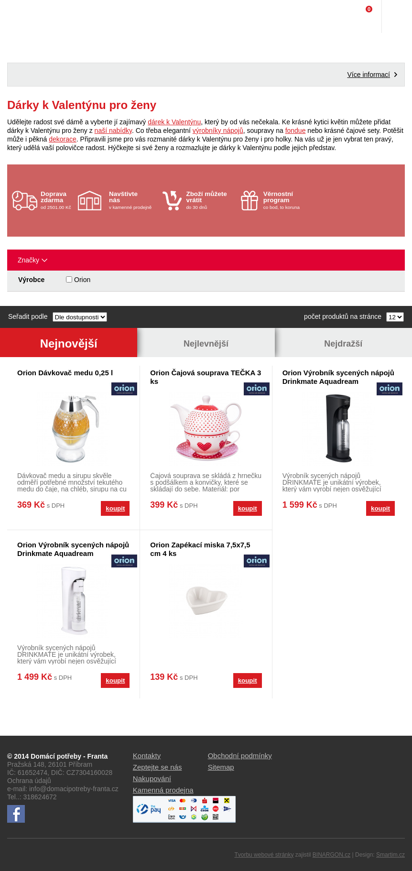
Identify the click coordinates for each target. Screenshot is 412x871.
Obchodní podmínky (240, 755)
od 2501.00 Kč (58, 200)
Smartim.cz (390, 854)
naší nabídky (113, 130)
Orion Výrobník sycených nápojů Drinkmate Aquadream (338, 377)
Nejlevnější (206, 343)
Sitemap (221, 767)
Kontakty (147, 755)
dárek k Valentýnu (174, 122)
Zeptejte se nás (157, 767)
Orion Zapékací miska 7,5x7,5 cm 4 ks (200, 549)
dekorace (62, 139)
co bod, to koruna (287, 200)
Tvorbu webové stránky (263, 854)
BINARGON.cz (331, 854)
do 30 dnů (210, 200)
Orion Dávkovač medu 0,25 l (65, 373)
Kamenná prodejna (163, 790)
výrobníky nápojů (218, 130)
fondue (295, 130)
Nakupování (152, 778)
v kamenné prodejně (133, 200)
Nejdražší (343, 343)
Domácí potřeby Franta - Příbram (27, 16)
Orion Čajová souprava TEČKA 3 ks (205, 377)
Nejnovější (69, 343)
